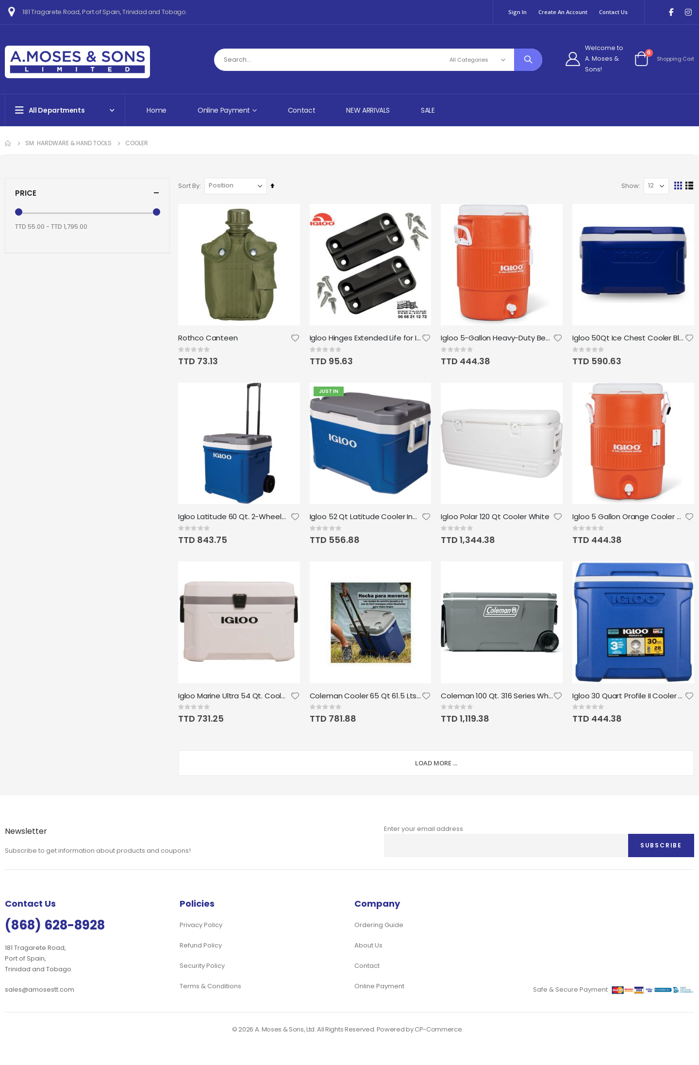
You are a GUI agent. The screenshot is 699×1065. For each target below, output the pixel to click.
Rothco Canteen (209, 338)
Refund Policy (201, 945)
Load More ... (437, 763)
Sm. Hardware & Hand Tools (68, 143)
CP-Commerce (438, 1029)
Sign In (517, 12)
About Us (368, 945)
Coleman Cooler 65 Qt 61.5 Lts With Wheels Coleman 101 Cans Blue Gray (366, 695)
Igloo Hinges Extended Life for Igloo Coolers (366, 338)
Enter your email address (423, 828)
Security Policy (202, 965)
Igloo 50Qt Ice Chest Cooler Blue (628, 338)
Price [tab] (87, 193)
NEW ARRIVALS (368, 110)
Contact (302, 110)
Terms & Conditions (210, 986)
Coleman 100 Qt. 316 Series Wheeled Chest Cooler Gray (497, 695)
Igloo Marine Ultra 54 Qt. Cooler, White (235, 695)
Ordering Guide (378, 925)
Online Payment (379, 986)
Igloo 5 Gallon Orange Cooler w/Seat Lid (628, 517)
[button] (296, 338)
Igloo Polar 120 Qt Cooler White (496, 517)
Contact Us (613, 12)
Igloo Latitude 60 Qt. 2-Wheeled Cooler (235, 517)
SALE (428, 110)
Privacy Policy (201, 925)
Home (156, 110)
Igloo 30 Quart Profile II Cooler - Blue (628, 695)
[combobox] (378, 60)
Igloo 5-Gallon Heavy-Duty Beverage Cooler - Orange (497, 338)
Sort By (190, 185)
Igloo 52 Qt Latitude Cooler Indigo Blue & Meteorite (366, 517)
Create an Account (562, 12)
